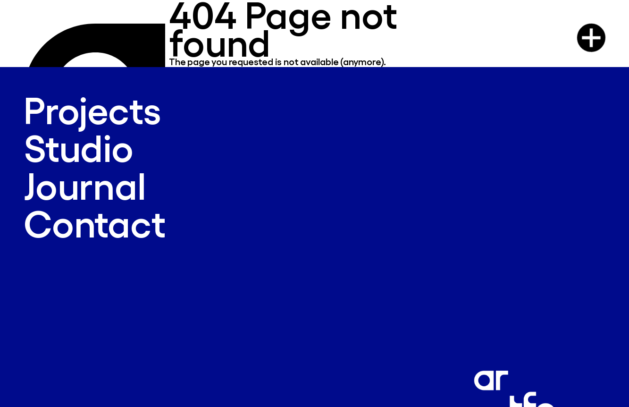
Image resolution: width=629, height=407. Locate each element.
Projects (92, 109)
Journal (85, 184)
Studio (79, 147)
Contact (95, 222)
